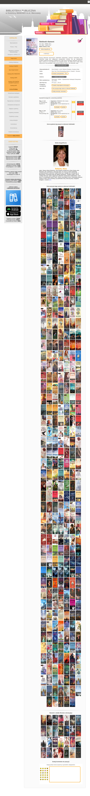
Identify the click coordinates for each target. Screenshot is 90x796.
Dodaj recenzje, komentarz (59, 91)
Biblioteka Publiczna (21, 10)
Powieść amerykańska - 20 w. (59, 73)
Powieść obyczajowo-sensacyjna (60, 85)
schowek (57, 107)
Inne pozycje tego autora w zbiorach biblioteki (63, 88)
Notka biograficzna (45, 49)
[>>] (50, 179)
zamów (63, 107)
